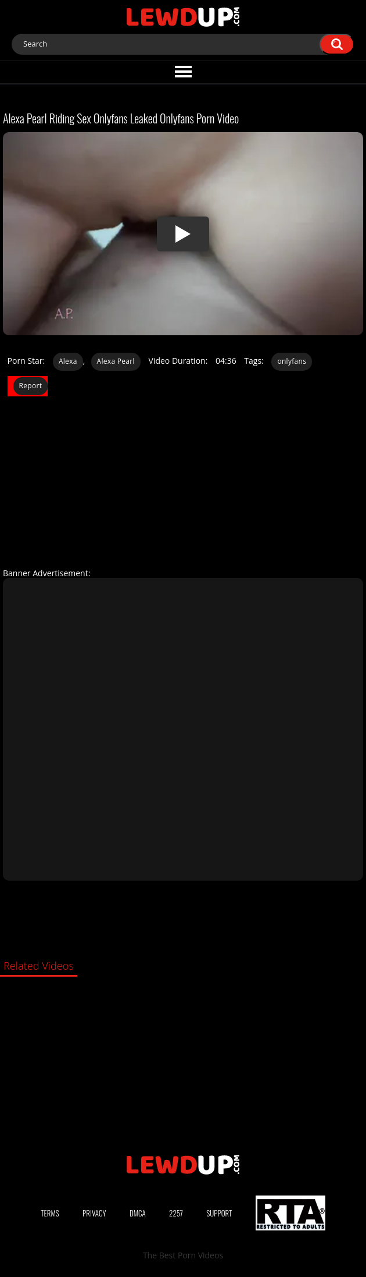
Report (30, 386)
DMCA (138, 1213)
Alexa (68, 361)
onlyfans (291, 361)
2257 (176, 1213)
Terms (50, 1213)
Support (219, 1213)
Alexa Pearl (116, 361)
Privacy (94, 1213)
